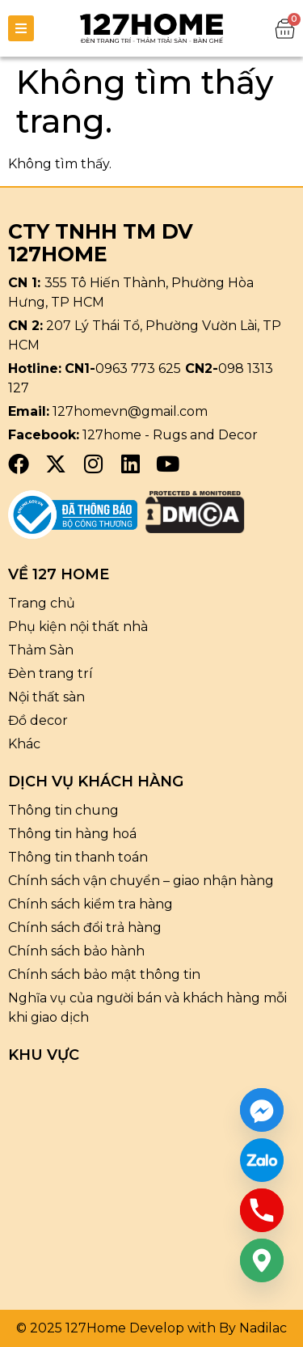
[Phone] (262, 1210)
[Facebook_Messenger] (262, 1110)
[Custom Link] (262, 1160)
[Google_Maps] (262, 1260)
